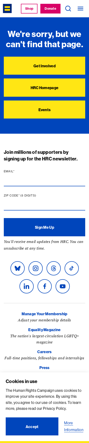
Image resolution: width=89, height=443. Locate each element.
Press (44, 367)
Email (10, 171)
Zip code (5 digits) (21, 195)
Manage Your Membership (44, 313)
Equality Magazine (44, 329)
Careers (44, 351)
